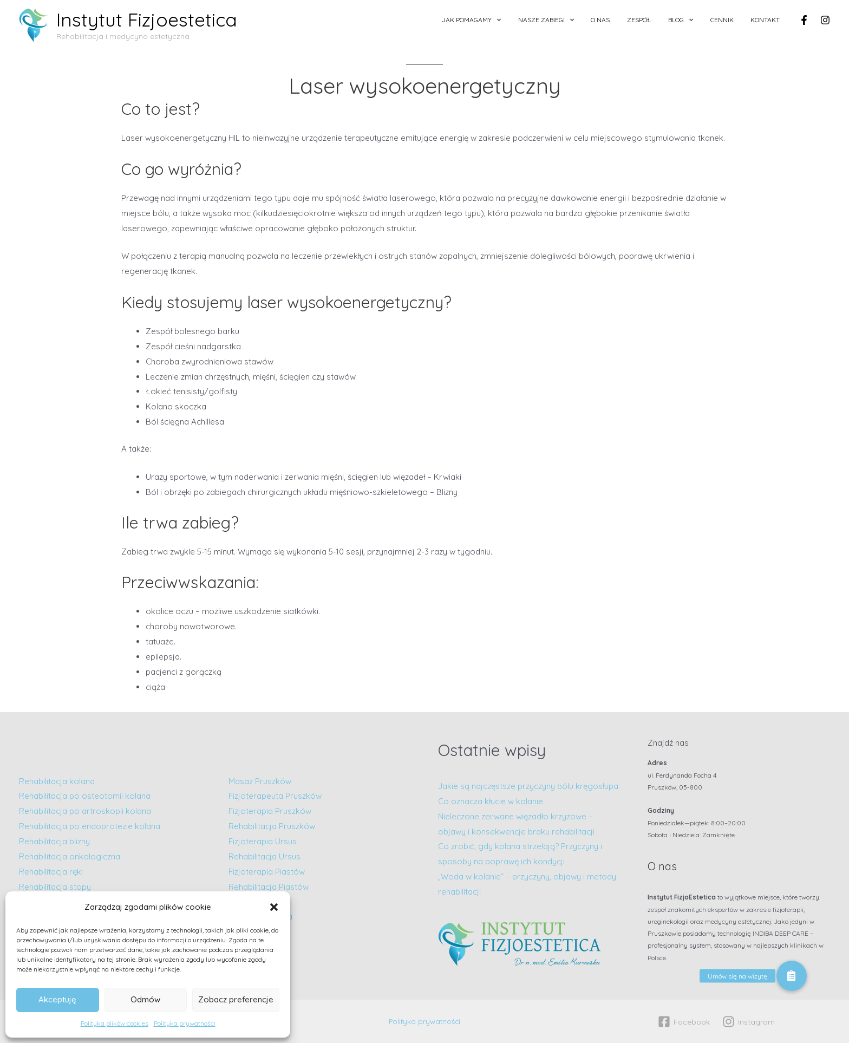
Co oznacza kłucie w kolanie (490, 801)
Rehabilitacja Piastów (268, 887)
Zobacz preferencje (235, 999)
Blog (696, 20)
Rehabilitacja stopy (55, 887)
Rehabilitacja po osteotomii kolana (85, 796)
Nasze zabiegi (581, 20)
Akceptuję (57, 999)
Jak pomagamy (511, 20)
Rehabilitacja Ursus (264, 856)
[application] (536, 20)
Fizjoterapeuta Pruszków (275, 796)
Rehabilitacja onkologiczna (69, 856)
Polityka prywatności (184, 1023)
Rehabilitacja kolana (57, 781)
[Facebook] (804, 20)
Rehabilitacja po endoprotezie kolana (89, 826)
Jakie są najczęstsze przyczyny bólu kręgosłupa (528, 786)
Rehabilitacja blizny (54, 841)
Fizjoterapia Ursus (262, 841)
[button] (274, 907)
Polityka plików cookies (114, 1023)
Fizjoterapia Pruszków (269, 811)
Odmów (145, 999)
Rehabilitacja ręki (51, 871)
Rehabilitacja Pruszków (271, 826)
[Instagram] (825, 20)
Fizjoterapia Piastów (266, 871)
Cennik (731, 20)
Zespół (661, 20)
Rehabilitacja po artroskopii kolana (86, 811)
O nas (628, 20)
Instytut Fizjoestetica (146, 19)
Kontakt (768, 20)
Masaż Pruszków (259, 781)
